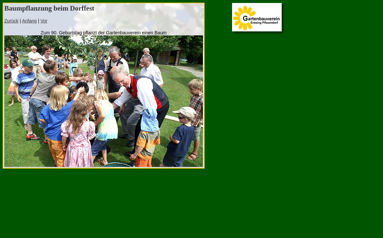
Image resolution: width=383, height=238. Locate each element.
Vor (43, 20)
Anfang (29, 20)
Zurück (11, 20)
